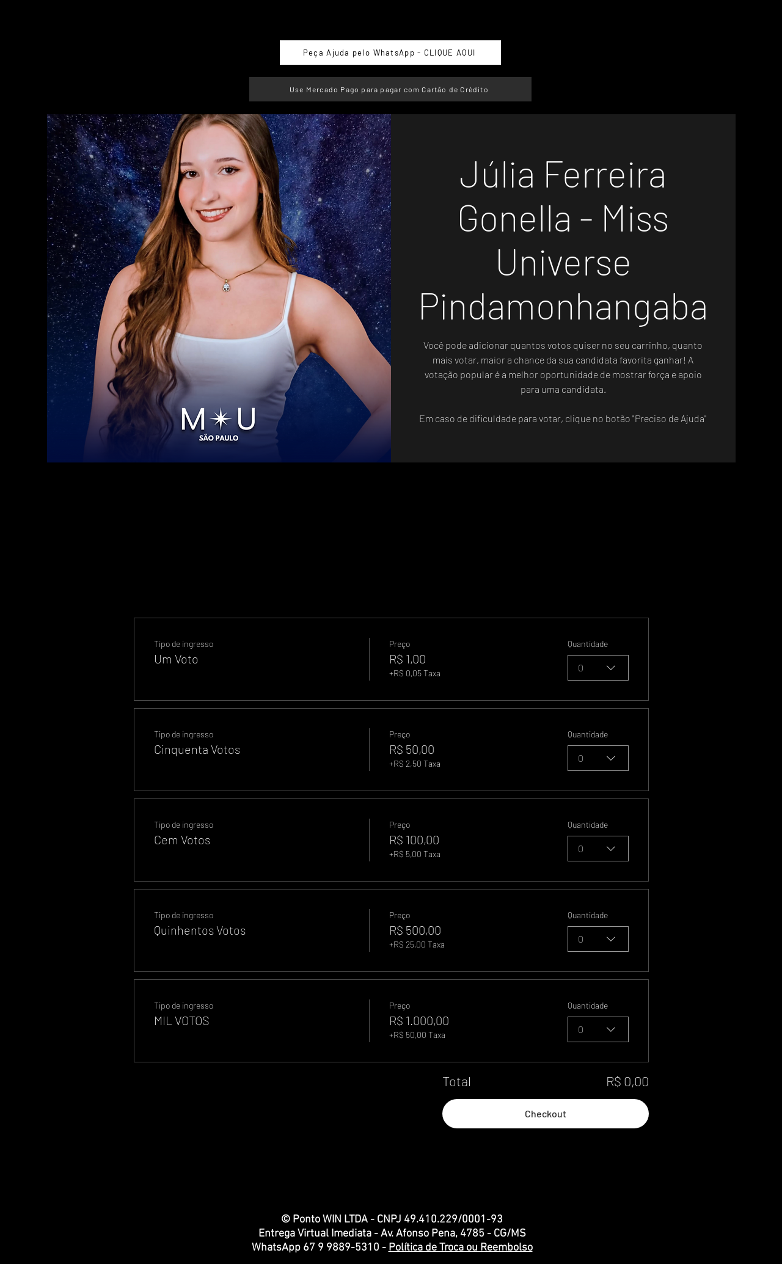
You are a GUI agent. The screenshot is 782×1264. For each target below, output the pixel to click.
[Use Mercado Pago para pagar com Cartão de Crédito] (390, 89)
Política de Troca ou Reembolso (461, 1247)
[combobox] (598, 668)
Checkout (545, 1113)
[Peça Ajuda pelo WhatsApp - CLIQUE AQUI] (390, 52)
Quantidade (588, 643)
